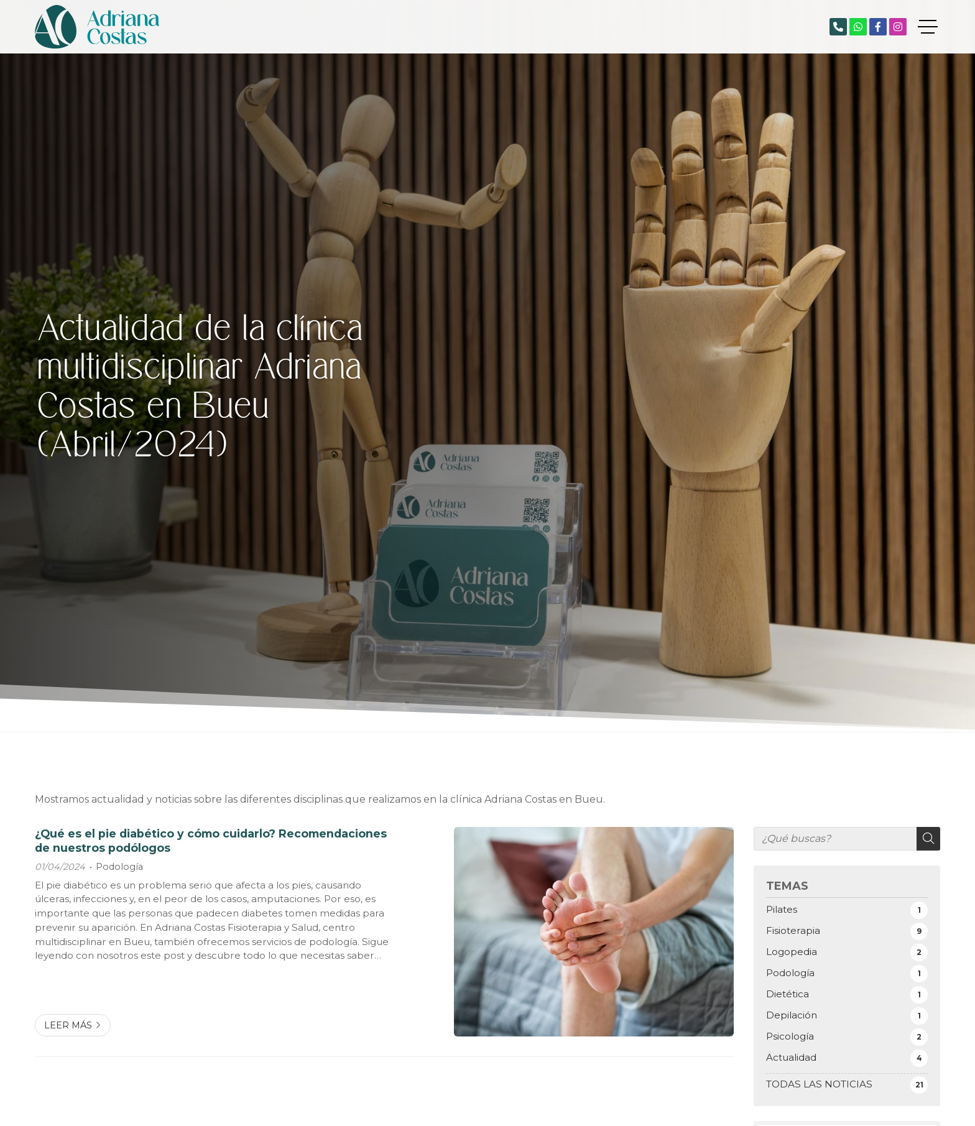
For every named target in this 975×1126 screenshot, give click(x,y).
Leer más (68, 1025)
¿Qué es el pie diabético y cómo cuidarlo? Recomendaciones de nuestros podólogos (211, 840)
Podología (119, 866)
